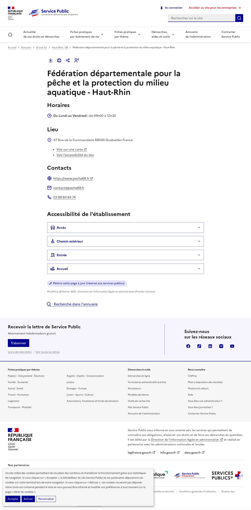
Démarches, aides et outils (161, 34)
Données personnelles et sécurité (155, 491)
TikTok (199, 346)
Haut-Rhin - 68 (60, 47)
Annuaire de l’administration (198, 34)
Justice (70, 382)
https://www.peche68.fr (73, 178)
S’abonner (18, 343)
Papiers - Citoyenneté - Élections (26, 376)
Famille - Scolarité (18, 382)
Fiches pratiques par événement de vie (84, 34)
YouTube (232, 346)
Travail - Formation (18, 395)
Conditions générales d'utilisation (197, 491)
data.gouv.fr (195, 453)
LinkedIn (210, 346)
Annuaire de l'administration (144, 413)
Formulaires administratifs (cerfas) (147, 382)
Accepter (12, 499)
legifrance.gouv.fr (142, 453)
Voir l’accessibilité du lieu (75, 154)
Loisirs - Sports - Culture (80, 395)
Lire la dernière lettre (20, 352)
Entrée (58, 255)
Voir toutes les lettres (48, 352)
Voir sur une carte (71, 149)
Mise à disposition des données (205, 382)
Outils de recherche (139, 401)
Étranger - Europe (77, 388)
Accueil (12, 47)
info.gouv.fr (170, 453)
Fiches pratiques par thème (125, 34)
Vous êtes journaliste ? (200, 407)
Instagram (221, 346)
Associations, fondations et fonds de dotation (92, 401)
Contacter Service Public (231, 34)
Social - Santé (15, 388)
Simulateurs (134, 388)
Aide (190, 395)
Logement (13, 401)
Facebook (188, 346)
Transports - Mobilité (19, 407)
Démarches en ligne (139, 376)
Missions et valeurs (198, 388)
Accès (58, 227)
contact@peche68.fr (68, 187)
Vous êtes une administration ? (205, 401)
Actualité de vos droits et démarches (41, 34)
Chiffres (192, 376)
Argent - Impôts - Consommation (85, 376)
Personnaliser (46, 499)
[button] (76, 60)
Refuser (28, 499)
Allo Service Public (138, 407)
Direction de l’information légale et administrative (187, 440)
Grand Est (41, 47)
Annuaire (26, 47)
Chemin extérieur (66, 241)
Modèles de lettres (138, 395)
